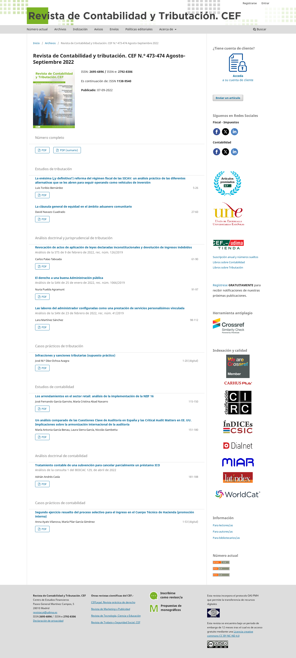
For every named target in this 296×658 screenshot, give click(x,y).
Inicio (36, 43)
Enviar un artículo (228, 98)
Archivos (60, 29)
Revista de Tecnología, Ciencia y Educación (116, 615)
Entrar (265, 3)
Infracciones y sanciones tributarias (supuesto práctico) (75, 355)
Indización (80, 29)
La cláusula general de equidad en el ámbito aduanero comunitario (83, 206)
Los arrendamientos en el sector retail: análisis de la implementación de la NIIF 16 (94, 396)
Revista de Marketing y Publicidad (110, 609)
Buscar (259, 29)
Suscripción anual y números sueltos (235, 257)
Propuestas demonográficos (171, 608)
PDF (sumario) (68, 150)
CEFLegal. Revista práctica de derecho (113, 602)
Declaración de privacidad (48, 620)
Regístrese (220, 285)
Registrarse (250, 3)
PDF (44, 150)
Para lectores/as (223, 525)
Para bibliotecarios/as (226, 538)
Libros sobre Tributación (228, 267)
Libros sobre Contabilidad (229, 262)
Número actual (37, 29)
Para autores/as (223, 531)
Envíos (114, 29)
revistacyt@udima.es (45, 612)
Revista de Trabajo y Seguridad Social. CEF (115, 622)
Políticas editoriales (139, 29)
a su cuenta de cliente (237, 76)
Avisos (98, 29)
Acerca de (166, 29)
